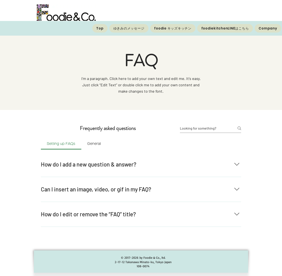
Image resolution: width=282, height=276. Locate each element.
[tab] (61, 143)
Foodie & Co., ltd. (154, 257)
